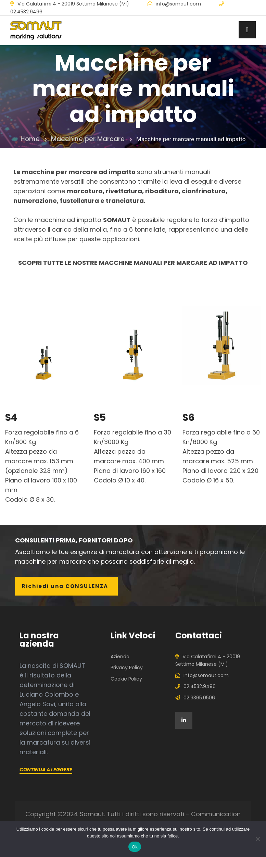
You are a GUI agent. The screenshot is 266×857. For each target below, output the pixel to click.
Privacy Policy (127, 667)
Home (33, 139)
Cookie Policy (126, 678)
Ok (135, 846)
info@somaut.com (178, 3)
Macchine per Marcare (87, 139)
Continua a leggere (46, 769)
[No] (257, 838)
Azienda (120, 656)
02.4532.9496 (26, 11)
